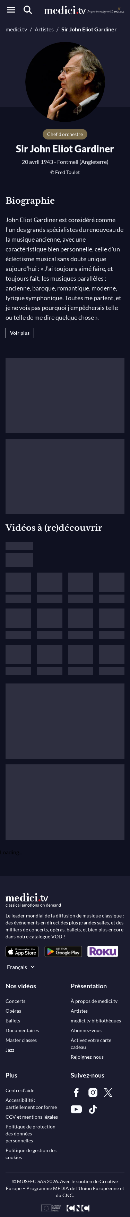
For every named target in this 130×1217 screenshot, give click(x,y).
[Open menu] (11, 9)
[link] (22, 951)
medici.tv (16, 29)
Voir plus (19, 333)
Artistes (44, 29)
